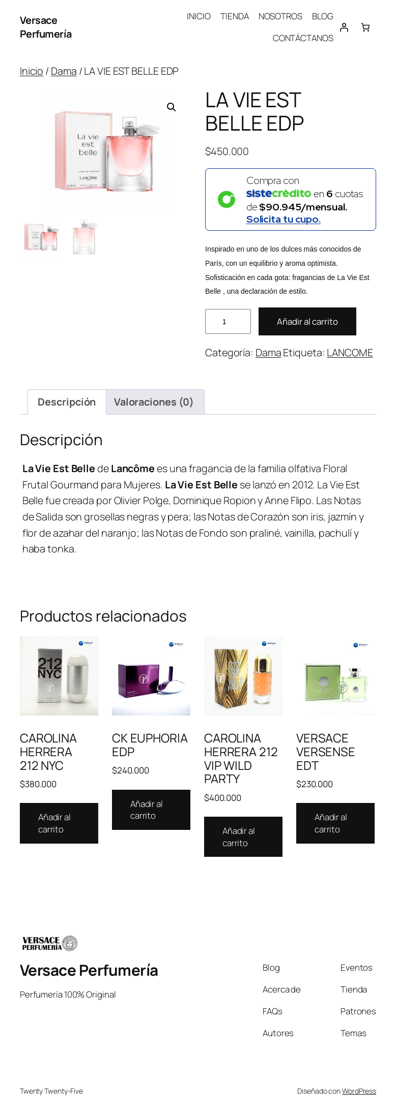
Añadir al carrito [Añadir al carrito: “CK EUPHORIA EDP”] (146, 810)
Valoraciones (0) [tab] (154, 402)
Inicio (31, 71)
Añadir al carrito (307, 321)
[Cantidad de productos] (228, 321)
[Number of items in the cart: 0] (365, 27)
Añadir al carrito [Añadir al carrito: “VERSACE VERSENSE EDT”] (331, 823)
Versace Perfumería (46, 27)
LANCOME (350, 352)
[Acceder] (344, 27)
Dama (64, 71)
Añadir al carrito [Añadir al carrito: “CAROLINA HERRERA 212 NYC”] (54, 823)
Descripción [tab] (67, 402)
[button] (171, 107)
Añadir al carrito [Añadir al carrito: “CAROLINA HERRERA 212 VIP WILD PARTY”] (238, 837)
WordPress (359, 1091)
